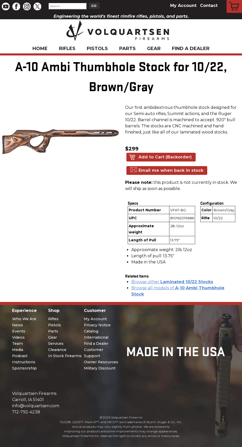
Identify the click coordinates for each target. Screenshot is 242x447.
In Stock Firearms (65, 356)
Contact (209, 5)
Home (40, 48)
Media (17, 349)
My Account (183, 5)
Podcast (20, 356)
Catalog (91, 331)
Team (17, 343)
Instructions (23, 362)
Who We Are (24, 319)
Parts (127, 48)
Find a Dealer (191, 48)
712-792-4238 (26, 412)
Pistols (97, 48)
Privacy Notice (97, 325)
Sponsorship (24, 368)
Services (56, 343)
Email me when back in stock (171, 170)
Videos (18, 337)
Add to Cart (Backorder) (165, 157)
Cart (234, 1)
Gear (154, 48)
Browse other (172, 281)
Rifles (67, 48)
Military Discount (100, 368)
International (96, 337)
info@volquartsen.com (35, 405)
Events (18, 331)
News (17, 325)
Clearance (57, 349)
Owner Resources (101, 362)
